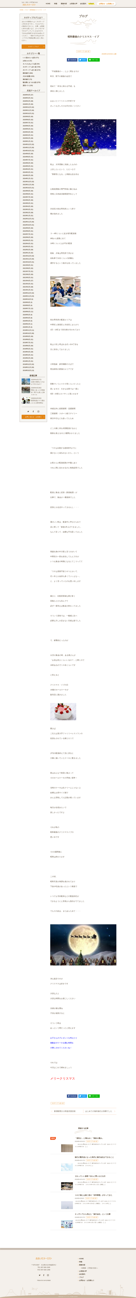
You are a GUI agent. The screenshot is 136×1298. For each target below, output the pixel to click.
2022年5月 (26, 240)
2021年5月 (26, 277)
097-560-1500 (45, 1267)
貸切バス (26, 85)
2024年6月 (26, 163)
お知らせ (26, 61)
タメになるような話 (29, 64)
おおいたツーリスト (65, 1296)
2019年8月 (26, 339)
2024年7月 (26, 160)
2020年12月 (27, 293)
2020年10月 (27, 299)
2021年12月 (27, 256)
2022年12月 (27, 219)
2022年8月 (26, 231)
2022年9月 (26, 228)
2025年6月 (26, 126)
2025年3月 (26, 135)
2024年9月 (26, 153)
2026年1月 (26, 104)
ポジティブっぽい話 (29, 70)
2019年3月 (26, 355)
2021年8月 (26, 268)
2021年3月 (26, 284)
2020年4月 (26, 318)
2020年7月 (26, 308)
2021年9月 (26, 265)
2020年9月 (26, 302)
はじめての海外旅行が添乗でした (98, 1111)
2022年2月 (26, 249)
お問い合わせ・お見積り (33, 417)
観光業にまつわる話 (29, 82)
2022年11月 (27, 222)
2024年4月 (26, 169)
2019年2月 (26, 358)
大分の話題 (26, 76)
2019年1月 (26, 361)
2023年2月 (26, 212)
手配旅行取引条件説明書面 (44, 1280)
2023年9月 (26, 191)
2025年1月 (26, 141)
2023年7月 (26, 197)
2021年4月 (26, 280)
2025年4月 (26, 132)
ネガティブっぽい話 (83, 51)
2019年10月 (27, 333)
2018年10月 (27, 370)
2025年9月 (26, 116)
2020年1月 (26, 327)
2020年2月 (26, 324)
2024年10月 (27, 150)
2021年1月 (26, 290)
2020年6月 (26, 311)
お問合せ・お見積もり (106, 4)
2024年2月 (26, 175)
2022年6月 (26, 237)
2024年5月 (26, 166)
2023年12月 (27, 181)
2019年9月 (26, 336)
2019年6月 (26, 345)
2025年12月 (27, 107)
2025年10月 (27, 113)
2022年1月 (26, 253)
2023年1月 (26, 215)
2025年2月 (26, 138)
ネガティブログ (33, 46)
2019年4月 (26, 352)
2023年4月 (26, 206)
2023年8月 (26, 194)
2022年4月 (26, 243)
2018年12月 (27, 364)
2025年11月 (27, 110)
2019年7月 (26, 342)
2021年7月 (26, 271)
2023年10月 (27, 188)
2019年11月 (27, 330)
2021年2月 (26, 287)
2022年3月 (26, 246)
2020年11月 (27, 296)
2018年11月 (27, 367)
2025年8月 (26, 119)
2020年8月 (26, 305)
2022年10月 (27, 225)
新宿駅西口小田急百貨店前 (65, 1111)
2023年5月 (26, 203)
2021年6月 (26, 274)
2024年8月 (26, 157)
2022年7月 (26, 234)
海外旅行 (26, 79)
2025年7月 (26, 122)
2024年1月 (26, 178)
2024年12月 (27, 144)
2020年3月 (26, 321)
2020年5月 (26, 315)
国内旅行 (26, 73)
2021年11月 (27, 259)
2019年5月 (26, 349)
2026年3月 (26, 98)
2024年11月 (27, 147)
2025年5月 (26, 129)
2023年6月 (26, 200)
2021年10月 (27, 262)
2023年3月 (26, 209)
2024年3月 (26, 172)
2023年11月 (27, 184)
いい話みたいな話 (29, 57)
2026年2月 (26, 101)
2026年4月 (26, 95)
